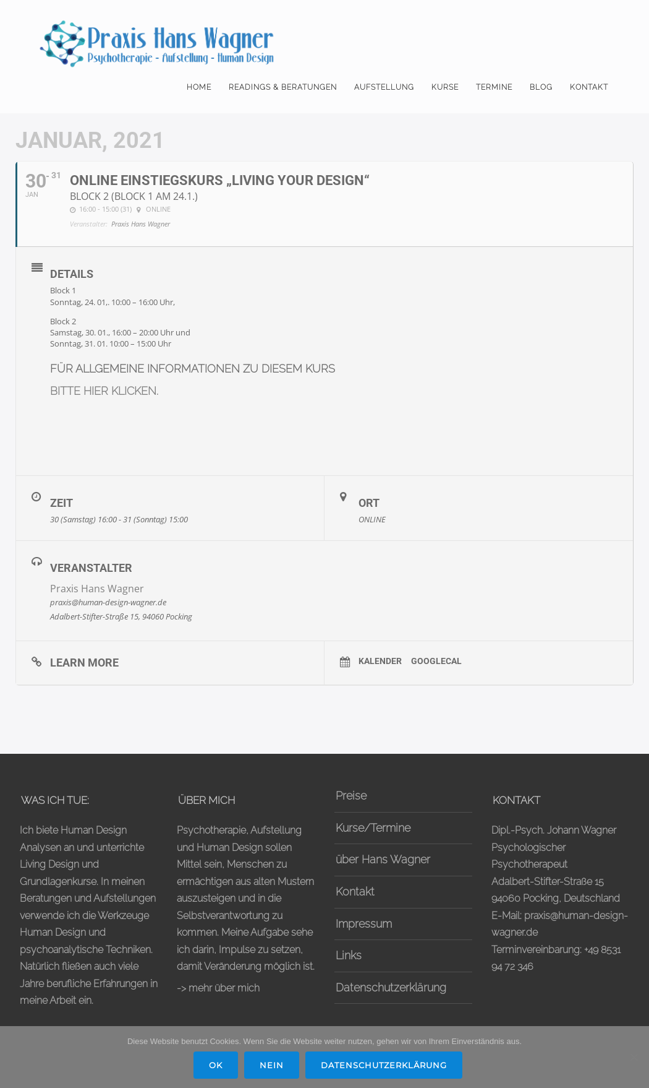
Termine (494, 87)
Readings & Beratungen (283, 87)
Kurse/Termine (373, 827)
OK (216, 1065)
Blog (541, 87)
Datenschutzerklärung (391, 987)
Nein (272, 1065)
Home (199, 87)
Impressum (364, 923)
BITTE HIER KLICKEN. (104, 390)
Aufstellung (384, 87)
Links (349, 955)
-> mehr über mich (218, 988)
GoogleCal (436, 661)
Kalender (380, 661)
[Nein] (633, 1057)
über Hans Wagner (383, 859)
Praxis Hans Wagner (97, 588)
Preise (351, 795)
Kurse (445, 87)
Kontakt (589, 87)
